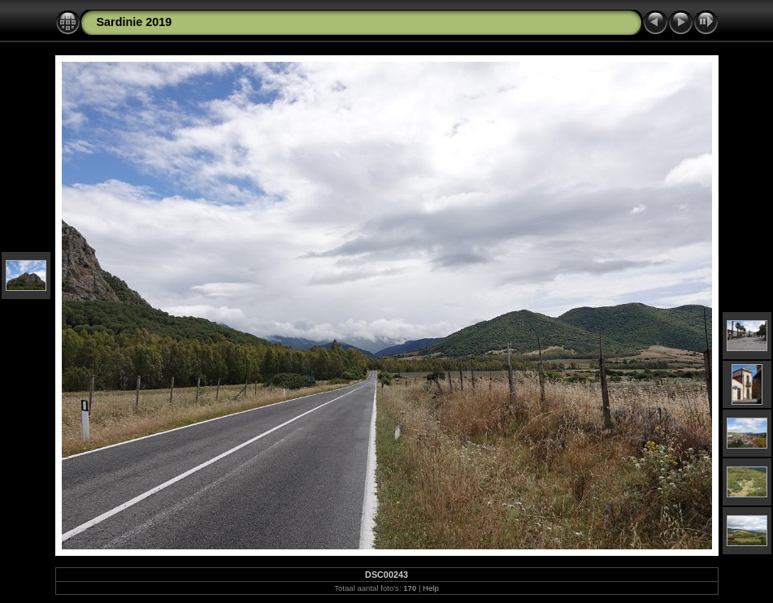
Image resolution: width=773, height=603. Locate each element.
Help (431, 587)
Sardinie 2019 (134, 21)
